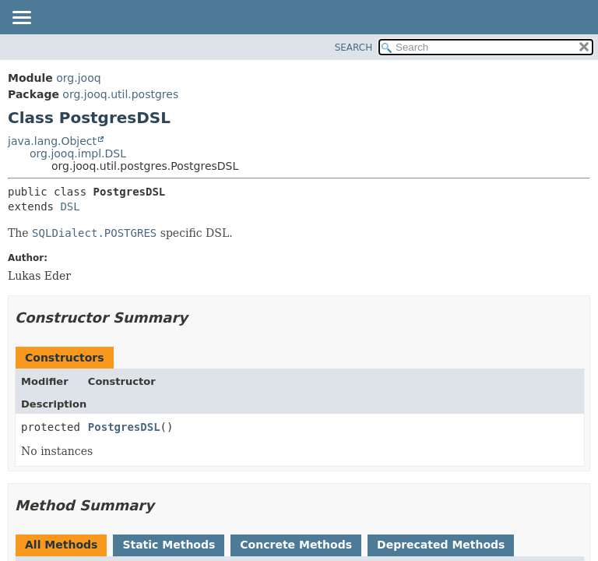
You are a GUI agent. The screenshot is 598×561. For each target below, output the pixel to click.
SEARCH (354, 47)
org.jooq (78, 78)
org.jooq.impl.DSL (78, 153)
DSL (69, 206)
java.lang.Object (52, 141)
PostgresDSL (124, 427)
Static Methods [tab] (168, 544)
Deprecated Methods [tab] (441, 544)
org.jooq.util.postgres (120, 94)
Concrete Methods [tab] (296, 544)
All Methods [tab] (61, 544)
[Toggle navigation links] (21, 19)
